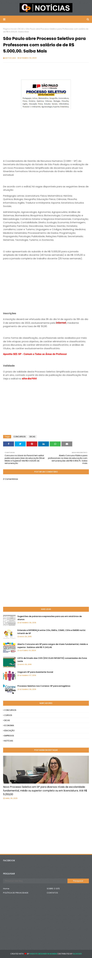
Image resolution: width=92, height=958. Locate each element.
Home (6, 888)
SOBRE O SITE (53, 888)
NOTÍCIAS (8, 740)
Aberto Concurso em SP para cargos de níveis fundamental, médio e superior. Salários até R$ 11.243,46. (52, 646)
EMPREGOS (9, 735)
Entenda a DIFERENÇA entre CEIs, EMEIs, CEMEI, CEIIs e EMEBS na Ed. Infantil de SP (51, 632)
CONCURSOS (20, 436)
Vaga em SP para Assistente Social (35, 672)
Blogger (77, 953)
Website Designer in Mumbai (43, 953)
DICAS (21, 29)
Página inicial (9, 29)
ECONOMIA (9, 725)
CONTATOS (52, 892)
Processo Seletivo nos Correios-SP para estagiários (43, 685)
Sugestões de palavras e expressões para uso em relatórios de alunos (49, 618)
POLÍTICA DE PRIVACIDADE (15, 892)
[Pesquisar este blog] (35, 881)
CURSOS (8, 715)
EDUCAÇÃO (9, 730)
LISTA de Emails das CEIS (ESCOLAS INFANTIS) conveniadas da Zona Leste (52, 660)
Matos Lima (10, 58)
